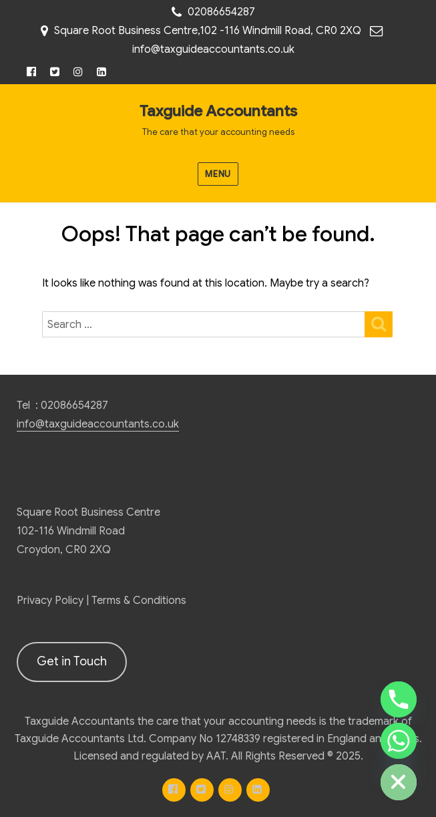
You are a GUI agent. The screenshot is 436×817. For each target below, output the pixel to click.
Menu (217, 174)
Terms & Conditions (138, 600)
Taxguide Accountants (218, 111)
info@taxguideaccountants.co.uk (213, 49)
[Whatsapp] (399, 741)
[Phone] (399, 699)
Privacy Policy (50, 600)
